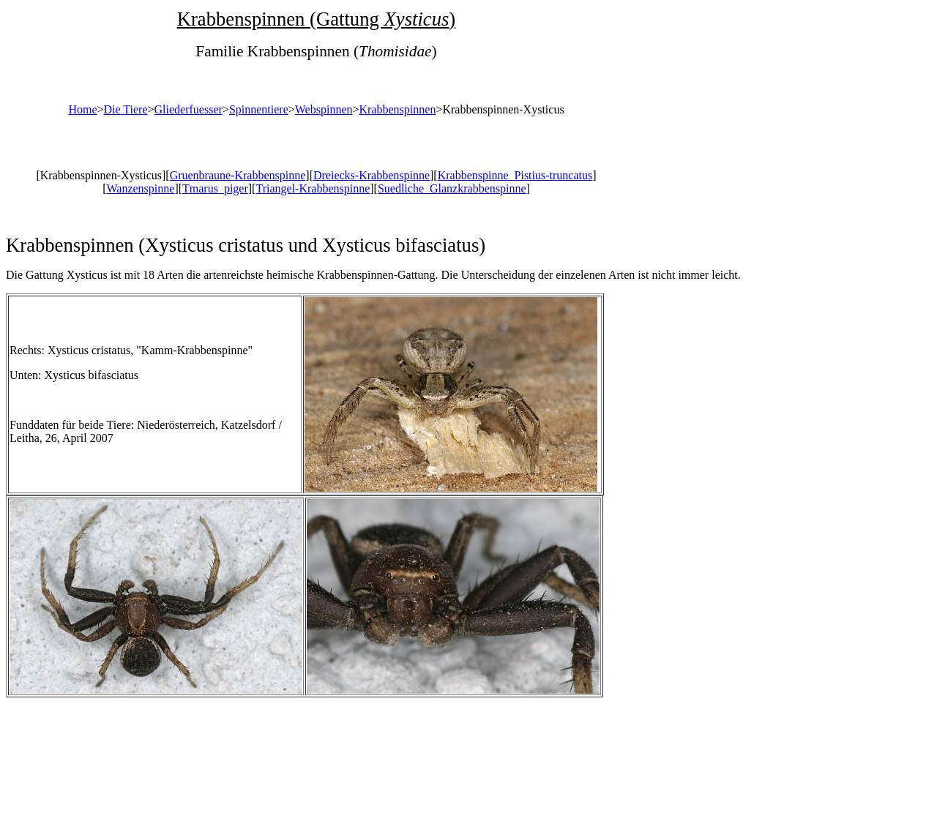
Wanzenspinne (140, 188)
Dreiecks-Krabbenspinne (371, 175)
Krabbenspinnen (397, 109)
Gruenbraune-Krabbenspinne (238, 175)
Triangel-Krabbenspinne (312, 188)
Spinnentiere (258, 109)
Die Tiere (126, 109)
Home (82, 109)
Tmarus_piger (215, 188)
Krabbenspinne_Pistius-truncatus (515, 175)
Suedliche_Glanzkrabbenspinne (452, 188)
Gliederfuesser (188, 109)
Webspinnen (324, 109)
